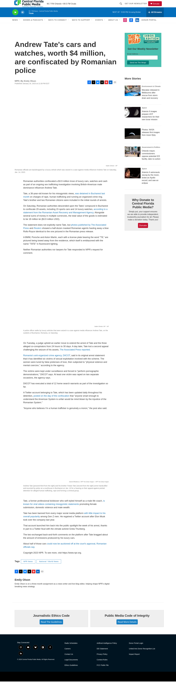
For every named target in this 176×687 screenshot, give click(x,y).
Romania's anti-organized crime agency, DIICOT (46, 361)
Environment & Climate (151, 92)
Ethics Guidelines (71, 671)
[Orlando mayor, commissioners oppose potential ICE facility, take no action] (133, 157)
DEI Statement (102, 654)
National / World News (49, 567)
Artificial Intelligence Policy (107, 649)
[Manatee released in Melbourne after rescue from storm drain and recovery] (133, 96)
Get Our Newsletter (137, 6)
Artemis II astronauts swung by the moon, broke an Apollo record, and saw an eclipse (151, 183)
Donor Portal (149, 25)
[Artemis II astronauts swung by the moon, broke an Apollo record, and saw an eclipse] (133, 178)
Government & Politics (151, 153)
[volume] (23, 18)
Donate (157, 6)
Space (144, 113)
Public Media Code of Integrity (127, 621)
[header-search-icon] (122, 6)
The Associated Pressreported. (75, 355)
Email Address (133, 59)
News (15, 25)
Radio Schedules (71, 649)
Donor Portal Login (136, 649)
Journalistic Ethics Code (51, 621)
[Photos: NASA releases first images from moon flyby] (133, 139)
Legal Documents (71, 665)
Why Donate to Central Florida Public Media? (143, 209)
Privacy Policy (102, 660)
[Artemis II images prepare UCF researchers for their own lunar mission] (133, 117)
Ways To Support (81, 25)
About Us (113, 25)
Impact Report (134, 660)
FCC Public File (103, 671)
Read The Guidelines (51, 627)
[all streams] (155, 18)
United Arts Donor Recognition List (142, 654)
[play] (15, 17)
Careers (68, 654)
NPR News (28, 567)
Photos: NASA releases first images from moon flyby (151, 138)
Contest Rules (102, 665)
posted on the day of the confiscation (51, 401)
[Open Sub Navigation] (20, 25)
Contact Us (69, 660)
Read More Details (127, 627)
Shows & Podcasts (33, 25)
